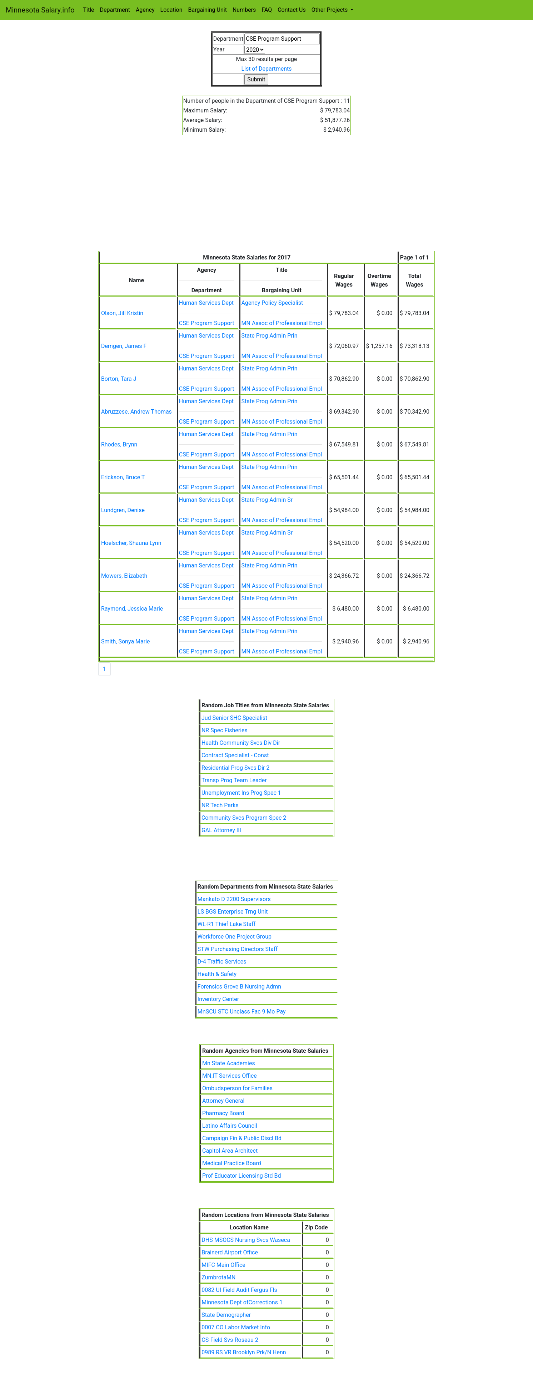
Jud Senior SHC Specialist (234, 717)
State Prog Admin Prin (269, 335)
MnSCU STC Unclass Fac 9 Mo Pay (242, 1011)
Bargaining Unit (207, 9)
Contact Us (292, 9)
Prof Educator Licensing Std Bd (241, 1175)
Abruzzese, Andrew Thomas (136, 411)
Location (171, 9)
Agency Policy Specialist (272, 302)
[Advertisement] (266, 197)
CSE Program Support (206, 323)
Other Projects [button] (330, 9)
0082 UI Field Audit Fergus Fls (239, 1290)
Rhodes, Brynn (119, 444)
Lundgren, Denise (123, 510)
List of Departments (266, 68)
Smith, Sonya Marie (125, 641)
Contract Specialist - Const (235, 755)
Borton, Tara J (118, 378)
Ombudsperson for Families (237, 1088)
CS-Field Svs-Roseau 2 (229, 1339)
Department (115, 9)
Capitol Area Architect (230, 1150)
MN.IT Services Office (229, 1075)
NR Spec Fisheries (224, 730)
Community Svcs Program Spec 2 (243, 817)
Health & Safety (217, 974)
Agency (145, 9)
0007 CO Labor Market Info (235, 1327)
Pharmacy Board (223, 1113)
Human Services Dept (206, 302)
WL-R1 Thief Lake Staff (226, 924)
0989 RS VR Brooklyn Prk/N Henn (243, 1352)
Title (88, 9)
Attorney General (223, 1100)
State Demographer (226, 1314)
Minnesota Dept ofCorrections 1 (242, 1302)
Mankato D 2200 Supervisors (234, 899)
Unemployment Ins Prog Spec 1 (241, 792)
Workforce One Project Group (235, 936)
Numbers (244, 9)
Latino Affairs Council (229, 1125)
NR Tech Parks (220, 805)
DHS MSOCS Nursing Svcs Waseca (245, 1240)
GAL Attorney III (221, 830)
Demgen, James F (124, 346)
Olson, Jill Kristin (122, 313)
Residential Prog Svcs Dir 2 (235, 767)
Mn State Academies (228, 1063)
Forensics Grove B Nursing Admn (239, 986)
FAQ (266, 9)
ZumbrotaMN (218, 1277)
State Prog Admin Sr (267, 499)
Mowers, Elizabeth (124, 575)
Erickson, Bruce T (123, 477)
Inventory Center (218, 999)
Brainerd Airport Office (229, 1252)
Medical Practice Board (231, 1163)
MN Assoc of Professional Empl (281, 323)
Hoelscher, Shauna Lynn (131, 543)
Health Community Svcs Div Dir (240, 742)
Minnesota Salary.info (40, 10)
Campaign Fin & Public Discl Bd (242, 1138)
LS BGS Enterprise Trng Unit (233, 911)
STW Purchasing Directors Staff (238, 949)
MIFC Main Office (223, 1265)
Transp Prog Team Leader (234, 780)
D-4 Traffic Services (222, 961)
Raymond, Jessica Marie (132, 608)
